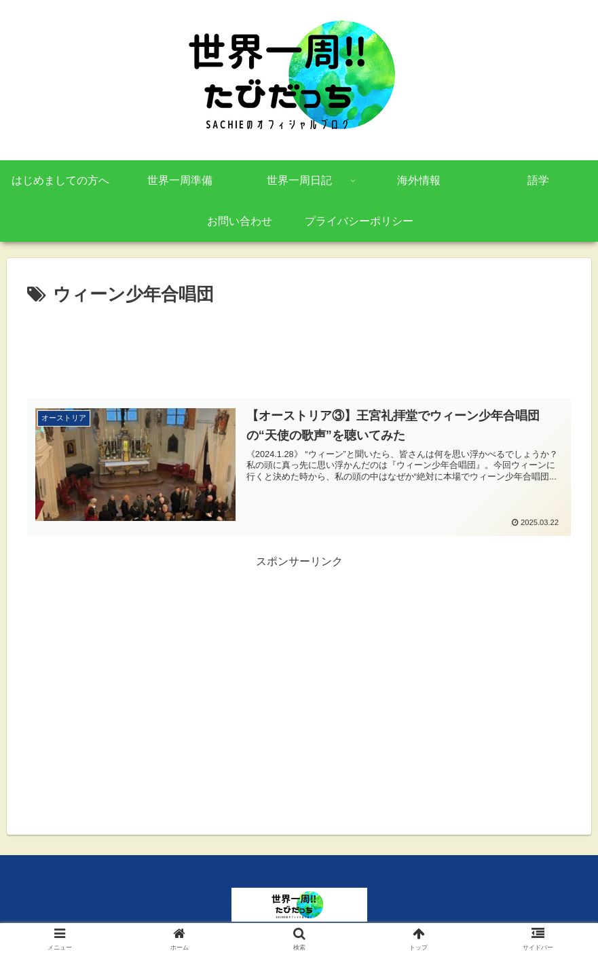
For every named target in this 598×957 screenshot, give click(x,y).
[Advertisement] (299, 347)
